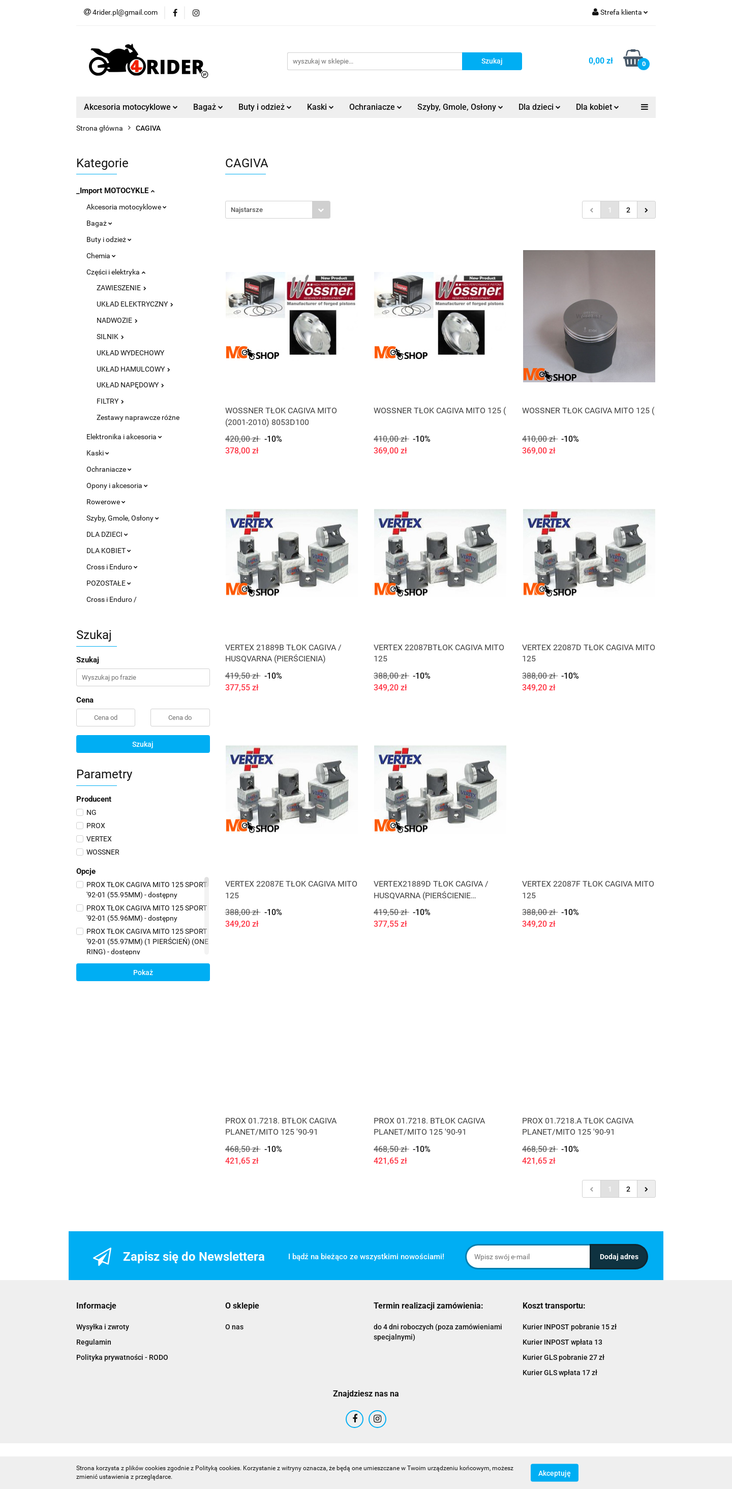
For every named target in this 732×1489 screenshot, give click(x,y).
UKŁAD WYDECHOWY (130, 353)
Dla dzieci (539, 107)
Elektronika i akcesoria (124, 437)
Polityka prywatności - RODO (122, 1357)
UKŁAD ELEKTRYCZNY (135, 304)
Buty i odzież (265, 107)
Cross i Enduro (112, 567)
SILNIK (110, 336)
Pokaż (143, 972)
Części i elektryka (115, 272)
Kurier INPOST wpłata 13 (562, 1342)
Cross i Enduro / (111, 599)
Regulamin (93, 1342)
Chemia (101, 256)
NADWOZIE (117, 320)
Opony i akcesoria (117, 485)
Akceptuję (554, 1473)
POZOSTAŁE (108, 583)
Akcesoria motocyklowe (131, 107)
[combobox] (277, 210)
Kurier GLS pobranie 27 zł (563, 1357)
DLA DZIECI (107, 534)
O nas (234, 1327)
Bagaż (208, 107)
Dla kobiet (597, 107)
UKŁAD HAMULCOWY (133, 369)
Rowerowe (106, 502)
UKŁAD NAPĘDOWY (130, 385)
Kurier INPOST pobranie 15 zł (570, 1327)
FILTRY (110, 401)
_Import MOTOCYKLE (115, 190)
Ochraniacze (375, 107)
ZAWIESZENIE (121, 288)
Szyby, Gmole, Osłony (460, 107)
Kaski (320, 107)
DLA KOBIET (108, 550)
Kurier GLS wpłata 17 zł (560, 1373)
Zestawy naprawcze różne (138, 417)
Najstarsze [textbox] (247, 210)
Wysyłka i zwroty (102, 1327)
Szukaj (143, 744)
